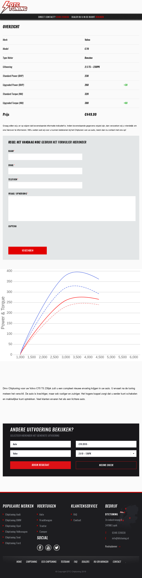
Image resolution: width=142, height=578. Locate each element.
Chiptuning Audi (13, 514)
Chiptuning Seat (13, 537)
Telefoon (13, 179)
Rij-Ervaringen (101, 561)
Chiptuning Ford (13, 543)
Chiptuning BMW (13, 520)
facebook (40, 548)
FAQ (75, 514)
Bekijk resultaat (40, 464)
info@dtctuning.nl (120, 538)
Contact (77, 520)
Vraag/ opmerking (18, 193)
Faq (75, 561)
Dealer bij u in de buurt (88, 16)
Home (19, 561)
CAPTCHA (12, 226)
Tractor (43, 526)
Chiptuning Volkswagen (16, 531)
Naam (11, 151)
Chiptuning (31, 561)
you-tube (48, 548)
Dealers (85, 561)
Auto (41, 514)
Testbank (65, 561)
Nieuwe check (106, 465)
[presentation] (36, 236)
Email (11, 165)
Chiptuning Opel (13, 526)
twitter (57, 548)
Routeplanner (111, 546)
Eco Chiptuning (48, 561)
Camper (43, 531)
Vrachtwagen (45, 520)
